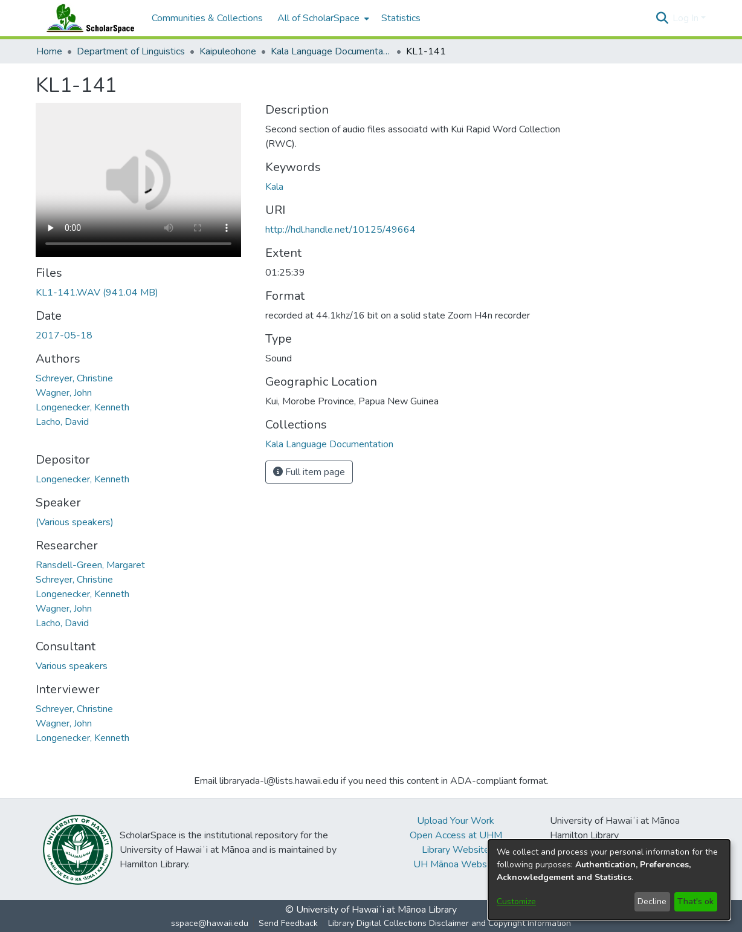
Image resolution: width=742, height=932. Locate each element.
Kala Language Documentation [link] (331, 51)
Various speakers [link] (72, 666)
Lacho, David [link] (62, 422)
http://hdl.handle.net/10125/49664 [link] (340, 229)
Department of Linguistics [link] (131, 51)
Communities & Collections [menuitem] (207, 18)
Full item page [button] (309, 472)
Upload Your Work (455, 820)
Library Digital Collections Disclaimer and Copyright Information (449, 923)
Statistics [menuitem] (401, 18)
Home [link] (49, 51)
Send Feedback (288, 923)
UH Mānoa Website (455, 864)
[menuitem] (322, 18)
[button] (661, 18)
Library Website (455, 849)
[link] (97, 292)
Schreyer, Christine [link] (74, 378)
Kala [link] (274, 186)
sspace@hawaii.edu (209, 923)
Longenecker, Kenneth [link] (82, 407)
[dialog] (609, 880)
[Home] (88, 18)
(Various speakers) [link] (75, 522)
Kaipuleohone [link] (227, 51)
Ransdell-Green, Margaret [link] (90, 565)
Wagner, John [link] (64, 393)
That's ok (695, 901)
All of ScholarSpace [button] (318, 18)
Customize (516, 901)
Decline (651, 901)
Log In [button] (687, 18)
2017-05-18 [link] (64, 335)
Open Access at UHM (456, 835)
